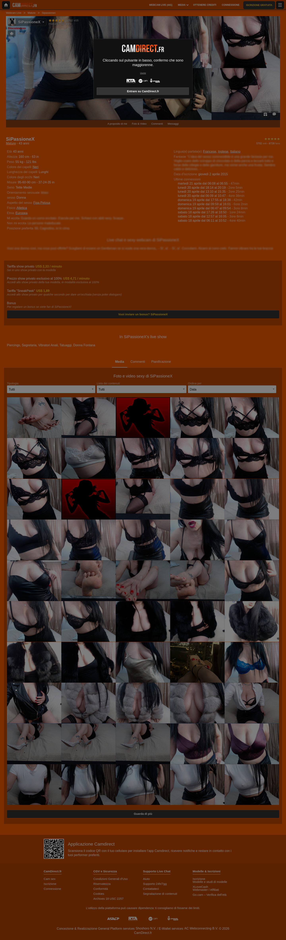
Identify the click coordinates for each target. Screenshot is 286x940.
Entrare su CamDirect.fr (143, 91)
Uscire (143, 73)
